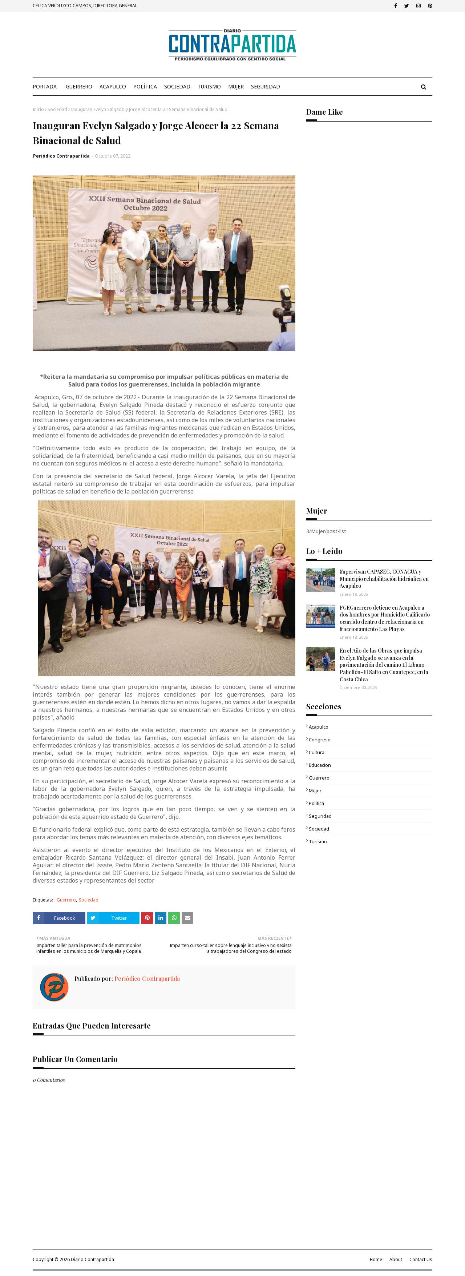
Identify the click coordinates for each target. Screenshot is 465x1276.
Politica (316, 803)
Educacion (320, 765)
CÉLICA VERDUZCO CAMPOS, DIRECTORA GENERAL (85, 6)
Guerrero (66, 900)
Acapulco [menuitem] (113, 86)
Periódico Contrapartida (61, 156)
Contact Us (420, 1259)
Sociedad (57, 109)
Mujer (315, 790)
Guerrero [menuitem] (79, 86)
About (395, 1259)
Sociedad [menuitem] (177, 86)
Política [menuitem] (145, 86)
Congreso (320, 739)
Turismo (318, 841)
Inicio (38, 109)
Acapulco (318, 727)
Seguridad (320, 816)
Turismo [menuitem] (209, 86)
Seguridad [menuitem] (265, 86)
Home (376, 1259)
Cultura (316, 752)
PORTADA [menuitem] (45, 86)
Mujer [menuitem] (236, 86)
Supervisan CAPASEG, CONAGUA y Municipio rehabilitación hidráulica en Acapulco (384, 578)
